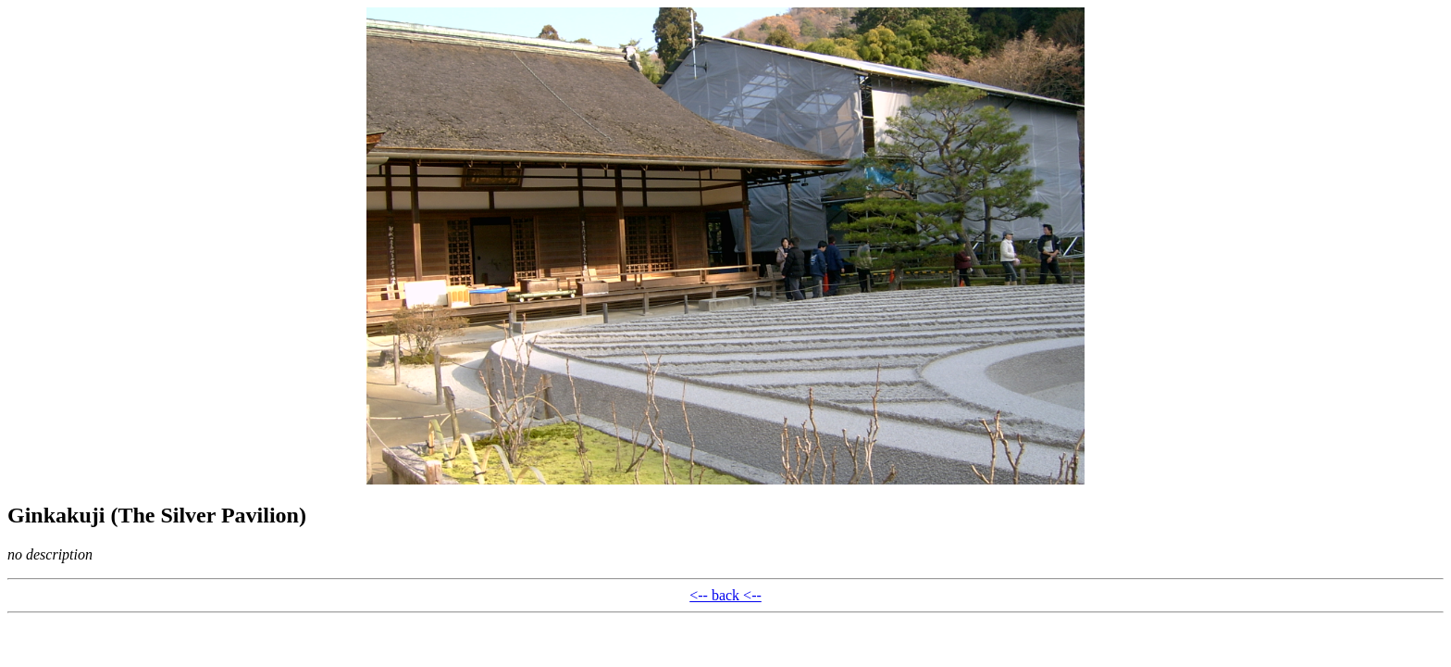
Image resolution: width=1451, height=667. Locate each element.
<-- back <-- (725, 595)
